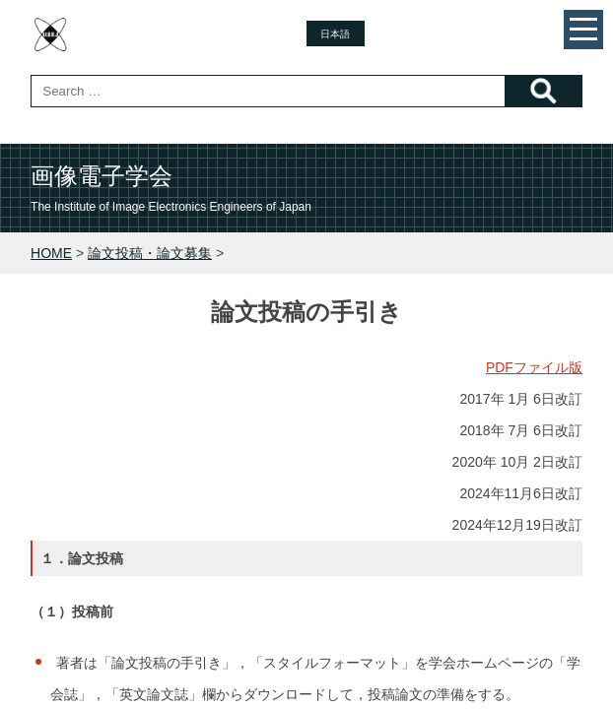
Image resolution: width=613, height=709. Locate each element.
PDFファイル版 (534, 367)
